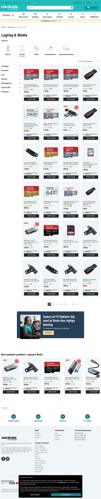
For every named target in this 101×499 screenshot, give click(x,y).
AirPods (37, 456)
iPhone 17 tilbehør (39, 445)
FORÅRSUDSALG (94, 15)
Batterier (82, 15)
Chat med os (48, 333)
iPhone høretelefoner (40, 460)
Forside (3, 27)
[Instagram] (8, 459)
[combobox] (50, 7)
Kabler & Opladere (47, 15)
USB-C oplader (38, 471)
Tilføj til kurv (31, 99)
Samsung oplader (39, 467)
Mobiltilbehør (35, 15)
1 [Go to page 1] (49, 304)
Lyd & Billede (59, 15)
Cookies (57, 437)
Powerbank (71, 15)
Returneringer (38, 435)
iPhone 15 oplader (39, 469)
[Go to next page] (76, 304)
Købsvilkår (37, 433)
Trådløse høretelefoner (40, 463)
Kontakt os (37, 437)
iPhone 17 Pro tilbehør (40, 448)
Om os (56, 433)
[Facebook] (3, 459)
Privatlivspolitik (58, 435)
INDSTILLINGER (35, 495)
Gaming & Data (11, 27)
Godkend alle (66, 495)
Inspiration (57, 439)
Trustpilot (4, 408)
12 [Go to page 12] (72, 304)
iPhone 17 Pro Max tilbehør (41, 450)
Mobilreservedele (23, 15)
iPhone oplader (38, 465)
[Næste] (98, 376)
